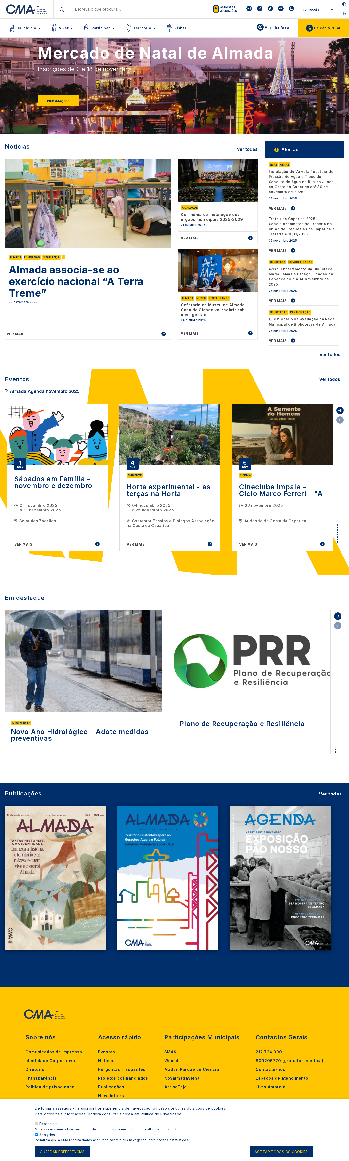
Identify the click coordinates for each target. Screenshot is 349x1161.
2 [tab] (337, 525)
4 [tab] (337, 530)
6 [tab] (337, 534)
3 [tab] (337, 527)
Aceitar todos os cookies (281, 1153)
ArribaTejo (175, 1086)
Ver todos (329, 354)
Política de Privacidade (161, 1116)
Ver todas (247, 149)
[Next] (328, 87)
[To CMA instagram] (249, 9)
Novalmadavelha (182, 1078)
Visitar (180, 28)
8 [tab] (337, 539)
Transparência (41, 1078)
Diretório (35, 1069)
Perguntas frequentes (121, 1069)
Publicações (111, 1086)
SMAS (170, 1052)
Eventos (106, 1052)
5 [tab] (337, 532)
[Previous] (20, 87)
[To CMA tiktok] (270, 9)
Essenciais (48, 1125)
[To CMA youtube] (281, 9)
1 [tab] (337, 522)
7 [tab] (337, 537)
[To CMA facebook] (259, 9)
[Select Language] (317, 9)
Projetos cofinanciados (123, 1078)
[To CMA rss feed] (291, 9)
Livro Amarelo (271, 1086)
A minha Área (277, 27)
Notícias (107, 1060)
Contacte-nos (270, 1069)
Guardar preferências (62, 1153)
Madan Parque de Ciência (191, 1069)
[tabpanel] (57, 477)
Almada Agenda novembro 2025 (44, 391)
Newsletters (111, 1095)
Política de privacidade (50, 1086)
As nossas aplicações (228, 9)
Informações (58, 101)
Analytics (47, 1136)
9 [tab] (337, 542)
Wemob (172, 1060)
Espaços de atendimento (282, 1078)
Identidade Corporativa (50, 1060)
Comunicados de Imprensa (53, 1052)
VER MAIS (278, 208)
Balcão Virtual (327, 28)
